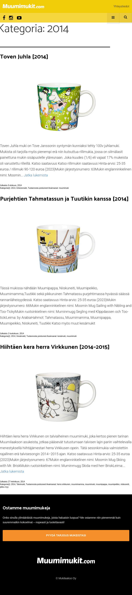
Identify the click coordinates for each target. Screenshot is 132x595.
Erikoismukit (22, 188)
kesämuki (62, 336)
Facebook (4, 18)
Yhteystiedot (121, 6)
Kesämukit (21, 336)
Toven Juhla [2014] (24, 57)
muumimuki (64, 188)
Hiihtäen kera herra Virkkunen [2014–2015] (55, 347)
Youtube (19, 18)
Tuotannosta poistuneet (38, 188)
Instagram (11, 18)
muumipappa (101, 484)
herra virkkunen (63, 484)
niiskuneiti (125, 484)
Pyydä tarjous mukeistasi (66, 535)
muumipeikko (113, 484)
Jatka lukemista (36, 175)
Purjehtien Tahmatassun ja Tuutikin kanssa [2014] (64, 199)
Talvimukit (20, 484)
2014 (13, 188)
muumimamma (77, 484)
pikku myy (4, 487)
